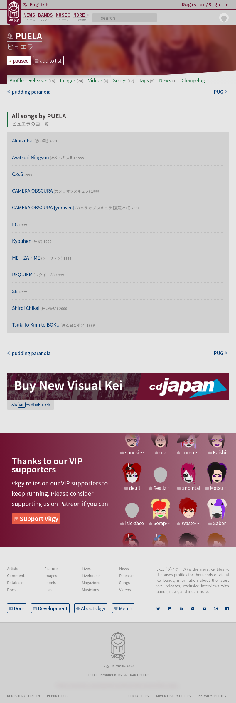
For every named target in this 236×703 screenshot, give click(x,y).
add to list (51, 60)
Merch (125, 608)
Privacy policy (212, 696)
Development (53, 608)
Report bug (57, 696)
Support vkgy (39, 518)
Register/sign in (23, 696)
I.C (19, 224)
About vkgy (93, 608)
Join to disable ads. (30, 405)
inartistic (138, 675)
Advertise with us (173, 696)
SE (19, 291)
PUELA (28, 36)
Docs (19, 608)
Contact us (138, 696)
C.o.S (22, 173)
